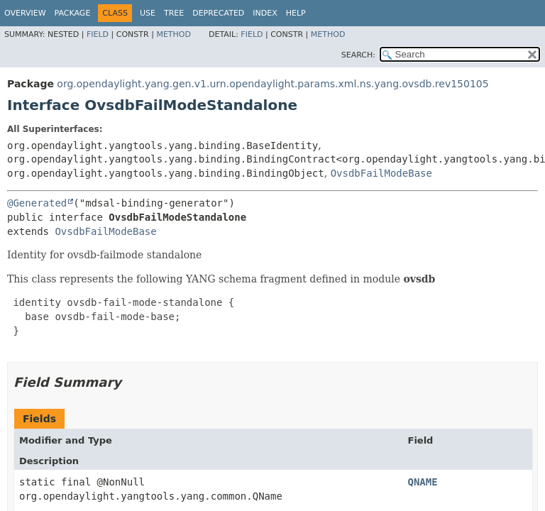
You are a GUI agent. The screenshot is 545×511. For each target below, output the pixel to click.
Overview (25, 13)
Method (173, 34)
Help (296, 13)
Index (265, 13)
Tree (174, 13)
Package (73, 13)
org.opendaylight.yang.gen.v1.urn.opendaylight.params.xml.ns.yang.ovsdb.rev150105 (272, 83)
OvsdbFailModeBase (381, 173)
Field (98, 34)
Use (147, 13)
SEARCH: (358, 55)
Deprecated (218, 13)
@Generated (37, 203)
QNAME (423, 482)
